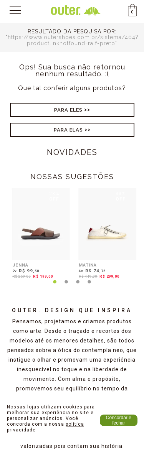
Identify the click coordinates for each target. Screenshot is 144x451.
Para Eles (68, 110)
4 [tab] (89, 286)
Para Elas (68, 130)
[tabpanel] (39, 234)
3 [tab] (78, 286)
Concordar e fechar (118, 420)
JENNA (20, 265)
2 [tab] (66, 286)
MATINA (88, 265)
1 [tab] (55, 286)
